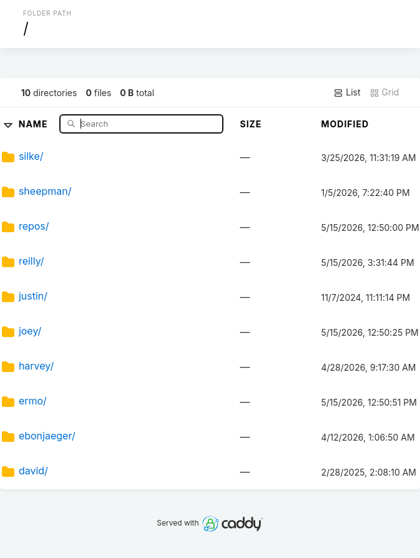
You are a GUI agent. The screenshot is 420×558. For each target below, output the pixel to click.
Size (250, 124)
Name (35, 123)
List (346, 92)
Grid (384, 92)
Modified (345, 124)
